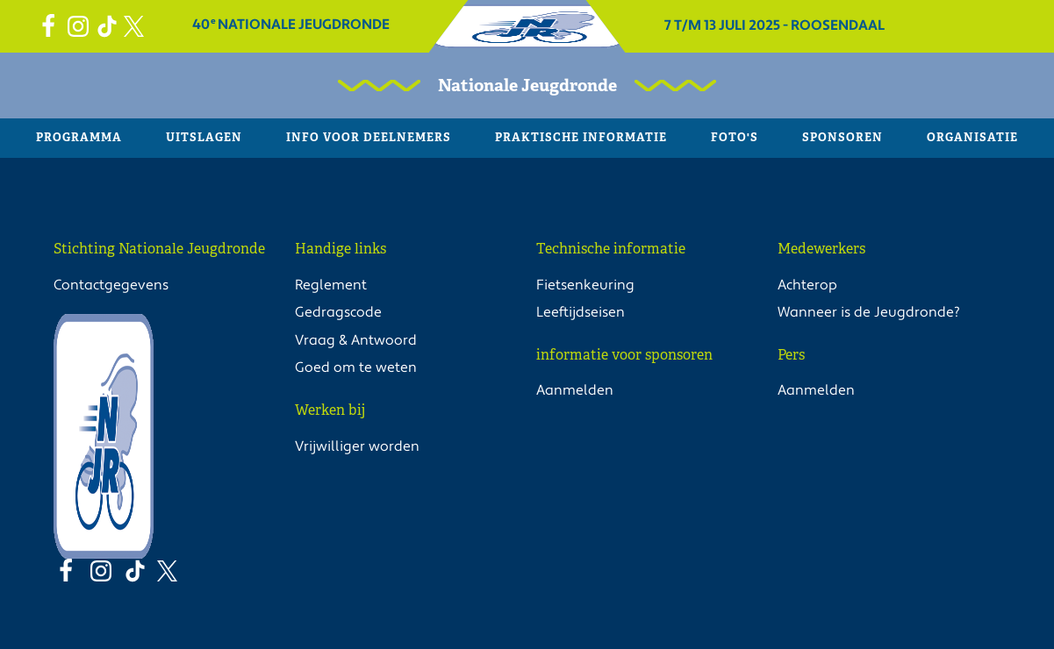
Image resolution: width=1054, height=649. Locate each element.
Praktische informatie (581, 137)
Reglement (331, 285)
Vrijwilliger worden (357, 446)
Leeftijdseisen (580, 312)
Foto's (734, 137)
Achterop (807, 285)
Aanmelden (574, 390)
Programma (79, 137)
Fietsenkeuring (585, 285)
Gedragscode (338, 312)
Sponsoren (842, 137)
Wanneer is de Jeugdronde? (869, 312)
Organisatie (972, 137)
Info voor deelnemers (368, 137)
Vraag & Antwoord (356, 340)
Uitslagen (204, 137)
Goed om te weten (356, 367)
